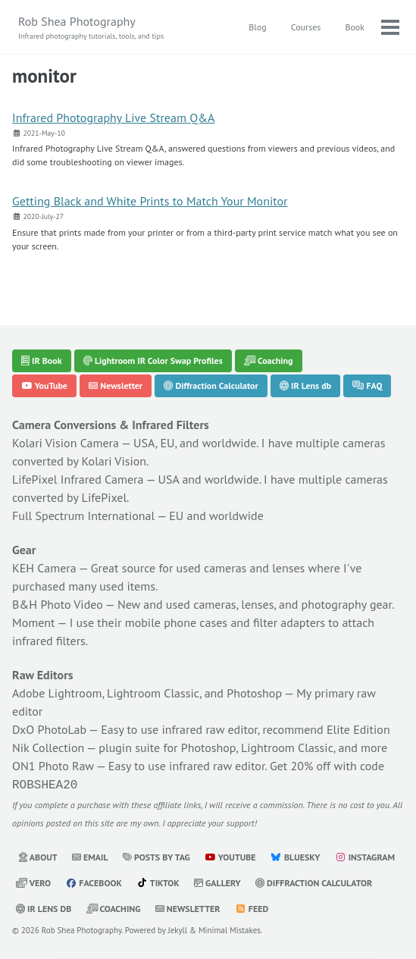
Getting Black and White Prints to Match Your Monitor (150, 200)
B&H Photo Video (57, 604)
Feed (251, 907)
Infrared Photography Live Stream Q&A (113, 117)
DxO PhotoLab (49, 729)
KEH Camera (44, 567)
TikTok (158, 881)
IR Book (41, 360)
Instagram (365, 855)
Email (90, 855)
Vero (33, 881)
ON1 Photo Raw (53, 765)
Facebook (93, 881)
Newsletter (115, 385)
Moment (33, 622)
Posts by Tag (156, 855)
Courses (306, 27)
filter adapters (289, 622)
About (38, 855)
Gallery (217, 881)
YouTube (44, 385)
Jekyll (178, 928)
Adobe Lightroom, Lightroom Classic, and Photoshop (147, 692)
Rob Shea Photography (91, 28)
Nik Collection (48, 747)
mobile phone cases (176, 622)
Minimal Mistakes (230, 928)
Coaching (268, 360)
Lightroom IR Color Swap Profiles (153, 360)
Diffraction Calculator (211, 385)
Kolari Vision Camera (65, 442)
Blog (257, 27)
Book (354, 27)
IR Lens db (305, 385)
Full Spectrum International (83, 515)
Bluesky (296, 855)
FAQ (367, 385)
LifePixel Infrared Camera (77, 479)
